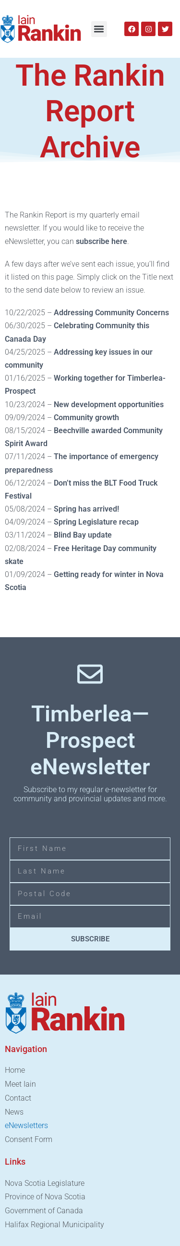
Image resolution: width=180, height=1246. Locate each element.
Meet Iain (20, 1084)
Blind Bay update (83, 535)
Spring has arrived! (86, 509)
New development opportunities (109, 404)
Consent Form (28, 1139)
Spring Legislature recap (96, 522)
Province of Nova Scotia (45, 1196)
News (14, 1112)
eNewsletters (26, 1125)
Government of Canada (44, 1210)
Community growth (85, 417)
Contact (18, 1098)
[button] (99, 29)
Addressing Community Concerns (111, 312)
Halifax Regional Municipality (54, 1224)
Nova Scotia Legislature (44, 1183)
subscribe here (101, 241)
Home (15, 1070)
